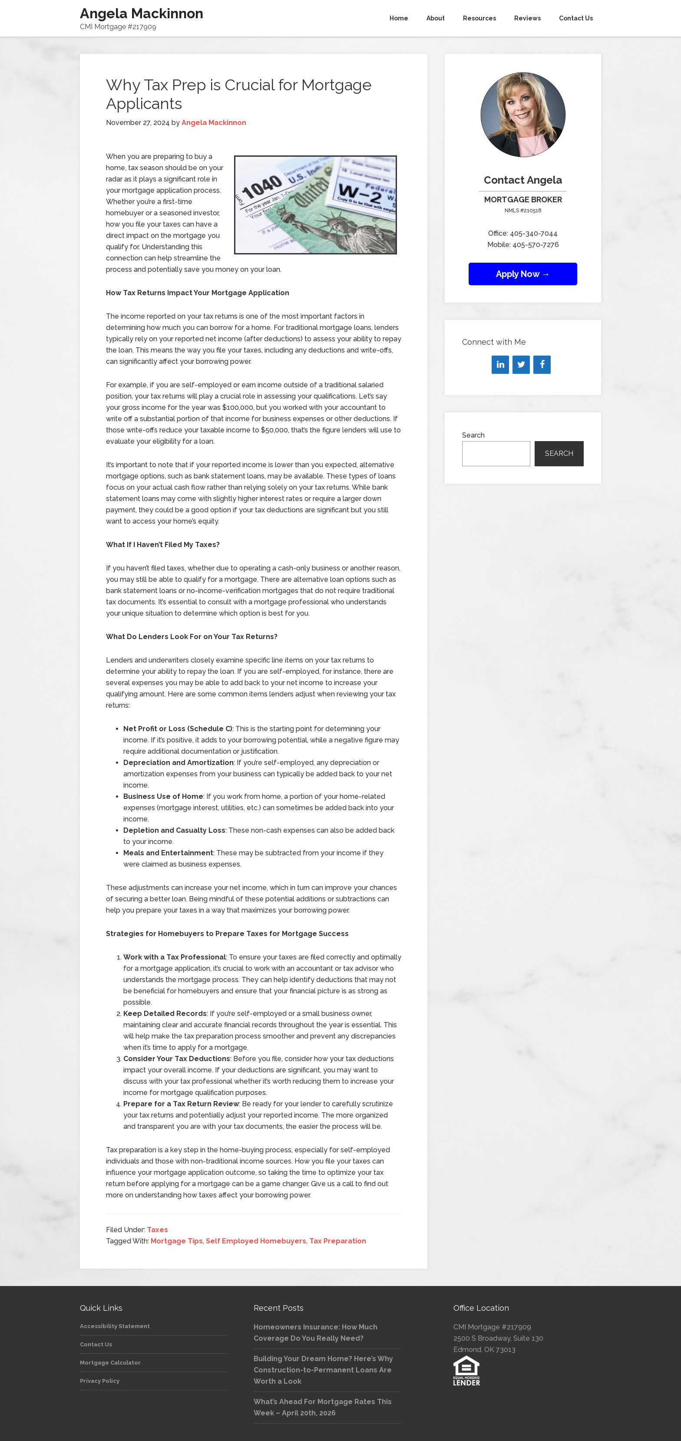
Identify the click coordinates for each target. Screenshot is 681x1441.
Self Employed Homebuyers (256, 1241)
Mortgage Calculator (110, 1362)
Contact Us (96, 1344)
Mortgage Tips (177, 1241)
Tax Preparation (337, 1241)
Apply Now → (523, 274)
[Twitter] (521, 365)
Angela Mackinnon (141, 13)
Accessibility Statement (115, 1326)
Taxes (157, 1230)
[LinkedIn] (500, 365)
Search (473, 435)
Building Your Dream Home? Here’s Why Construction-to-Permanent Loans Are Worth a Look (323, 1370)
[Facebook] (542, 365)
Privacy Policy (99, 1381)
